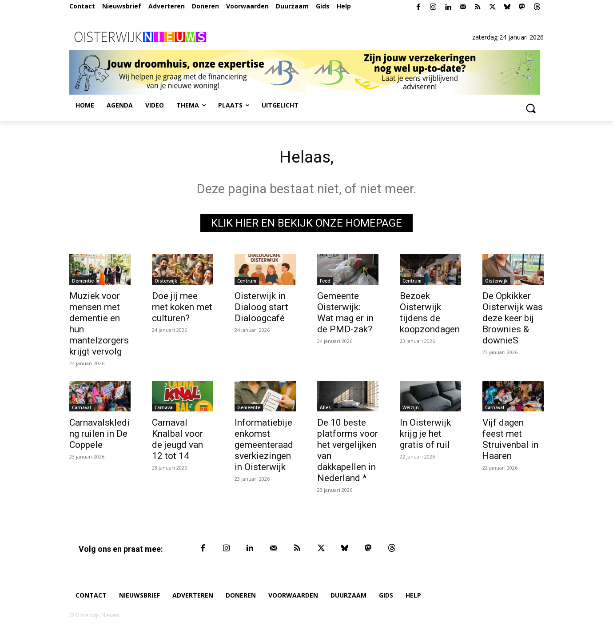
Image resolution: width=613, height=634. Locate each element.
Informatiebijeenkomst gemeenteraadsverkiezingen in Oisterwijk (264, 446)
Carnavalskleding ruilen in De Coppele (99, 435)
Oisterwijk (166, 282)
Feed (325, 282)
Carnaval (81, 409)
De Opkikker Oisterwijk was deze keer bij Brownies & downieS (512, 319)
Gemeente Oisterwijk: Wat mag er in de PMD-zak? (345, 314)
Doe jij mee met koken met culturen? (182, 308)
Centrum (246, 282)
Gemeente (248, 409)
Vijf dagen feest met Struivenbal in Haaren (510, 441)
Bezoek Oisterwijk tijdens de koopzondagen (430, 314)
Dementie (83, 282)
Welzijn (410, 409)
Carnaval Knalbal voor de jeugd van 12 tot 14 (177, 441)
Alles (325, 409)
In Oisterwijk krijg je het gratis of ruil (425, 435)
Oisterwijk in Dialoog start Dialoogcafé (261, 308)
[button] (530, 108)
